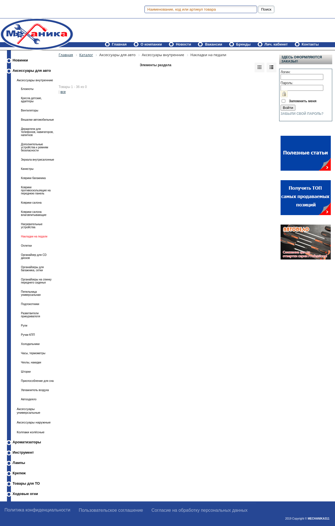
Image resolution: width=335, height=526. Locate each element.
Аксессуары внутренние (35, 80)
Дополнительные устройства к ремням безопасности (34, 147)
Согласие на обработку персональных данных (200, 510)
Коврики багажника (33, 178)
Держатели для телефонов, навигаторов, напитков (37, 132)
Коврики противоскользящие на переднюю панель (36, 190)
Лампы (19, 463)
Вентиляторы (29, 110)
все (63, 92)
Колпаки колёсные (30, 432)
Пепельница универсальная (31, 293)
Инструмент (23, 452)
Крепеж (19, 473)
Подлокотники (30, 304)
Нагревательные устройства (31, 226)
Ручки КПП (28, 334)
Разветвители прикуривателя (30, 315)
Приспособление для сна (37, 380)
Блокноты (27, 89)
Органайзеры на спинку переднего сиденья (36, 281)
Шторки (26, 371)
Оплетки (26, 245)
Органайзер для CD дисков (34, 256)
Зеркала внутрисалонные (37, 159)
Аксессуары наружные (34, 422)
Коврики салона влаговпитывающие (33, 213)
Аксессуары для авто (32, 70)
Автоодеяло (28, 399)
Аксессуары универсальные (28, 410)
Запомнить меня (303, 101)
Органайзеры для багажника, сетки (32, 269)
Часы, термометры (33, 353)
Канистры (27, 168)
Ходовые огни (25, 494)
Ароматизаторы (27, 442)
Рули (24, 325)
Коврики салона (31, 202)
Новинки (20, 60)
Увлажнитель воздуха (35, 390)
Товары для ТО (26, 483)
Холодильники (30, 344)
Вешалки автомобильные (37, 119)
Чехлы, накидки (31, 362)
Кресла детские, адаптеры (31, 100)
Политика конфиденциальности (37, 510)
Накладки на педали (34, 236)
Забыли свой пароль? (302, 114)
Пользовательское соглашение (111, 510)
